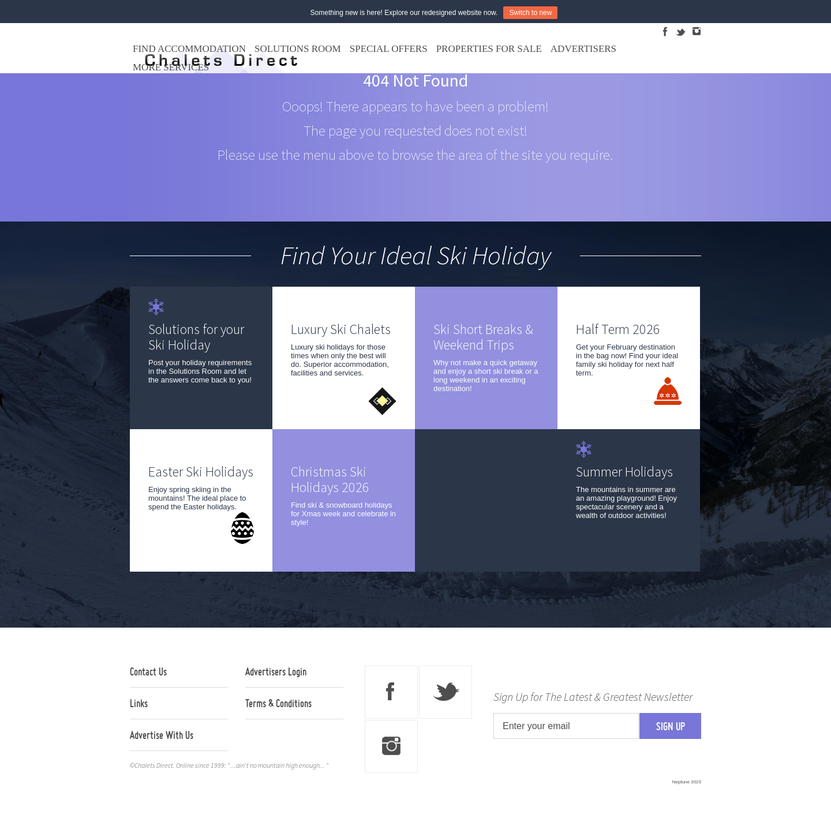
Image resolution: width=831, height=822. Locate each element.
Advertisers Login (275, 671)
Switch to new (530, 13)
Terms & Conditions (278, 703)
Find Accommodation (189, 48)
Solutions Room (297, 48)
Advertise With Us (161, 735)
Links (139, 703)
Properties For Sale (489, 48)
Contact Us (148, 671)
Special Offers (389, 48)
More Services (171, 67)
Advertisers (583, 48)
